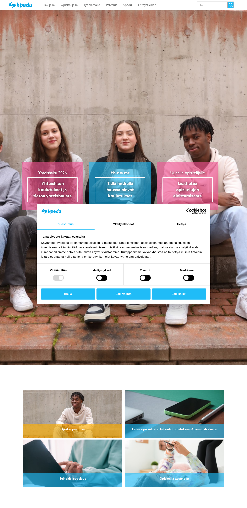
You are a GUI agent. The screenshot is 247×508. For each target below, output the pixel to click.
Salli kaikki (179, 293)
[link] (72, 414)
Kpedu (127, 5)
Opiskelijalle (69, 5)
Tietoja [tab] (181, 224)
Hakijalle (49, 5)
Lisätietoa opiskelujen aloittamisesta (187, 190)
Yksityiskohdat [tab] (123, 224)
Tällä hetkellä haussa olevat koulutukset (120, 190)
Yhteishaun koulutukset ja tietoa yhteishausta (52, 190)
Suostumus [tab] (66, 224)
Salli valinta (124, 293)
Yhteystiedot (147, 5)
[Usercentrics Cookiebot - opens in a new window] (189, 211)
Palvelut (111, 5)
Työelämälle (92, 5)
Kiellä (68, 293)
